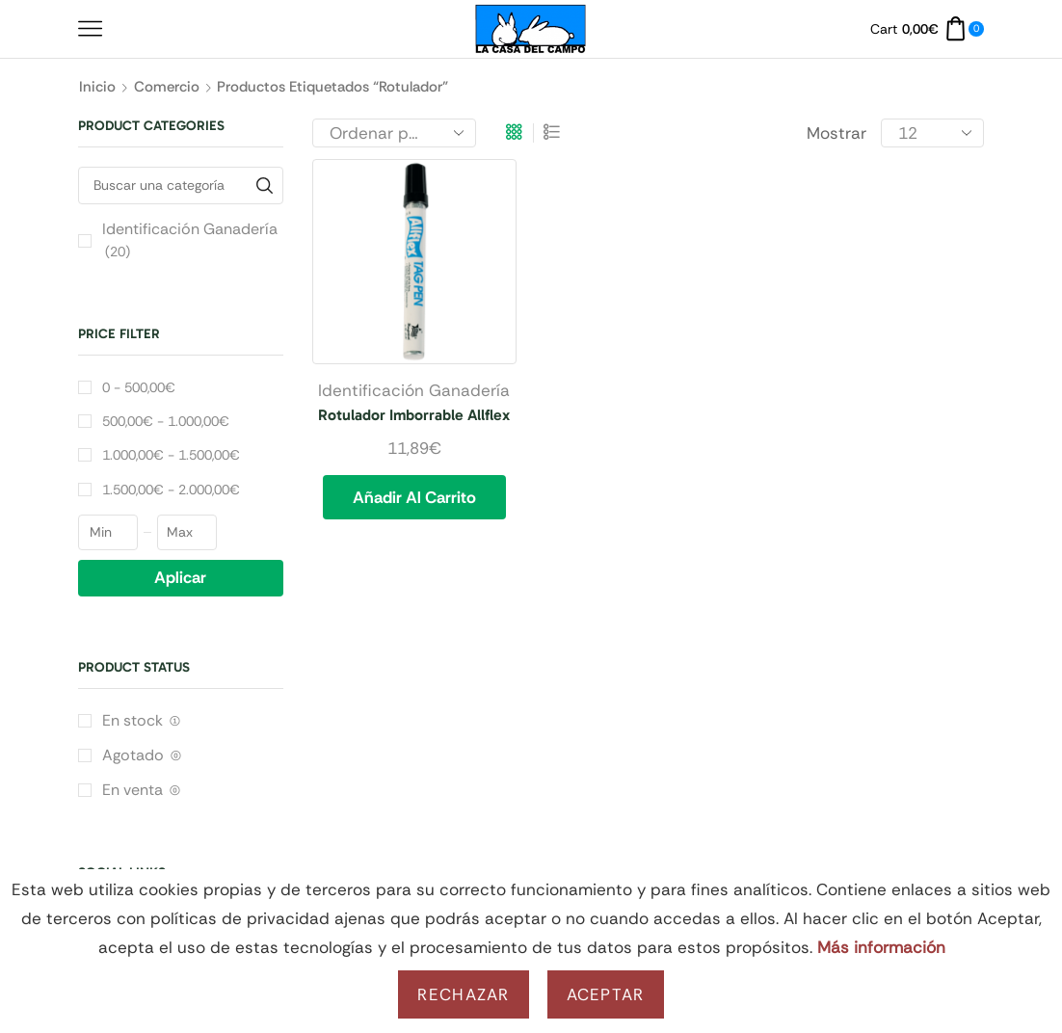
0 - (138, 387)
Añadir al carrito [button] (414, 497)
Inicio (97, 86)
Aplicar (180, 577)
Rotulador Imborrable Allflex (414, 415)
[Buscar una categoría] (264, 185)
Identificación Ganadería (414, 390)
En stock (141, 720)
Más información (881, 947)
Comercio (166, 86)
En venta (141, 790)
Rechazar (463, 994)
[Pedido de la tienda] (394, 133)
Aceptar (606, 994)
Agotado (141, 755)
